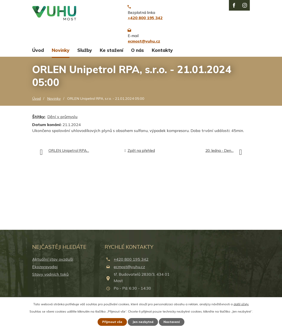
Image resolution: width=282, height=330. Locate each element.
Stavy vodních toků (50, 276)
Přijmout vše (112, 322)
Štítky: (38, 119)
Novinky (60, 52)
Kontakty (162, 52)
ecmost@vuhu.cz (129, 269)
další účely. (241, 304)
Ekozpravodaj (45, 269)
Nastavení (172, 322)
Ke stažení (111, 52)
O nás (137, 52)
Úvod (38, 52)
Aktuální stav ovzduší (52, 261)
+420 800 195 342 (131, 261)
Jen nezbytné (143, 322)
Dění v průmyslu (62, 119)
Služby (84, 52)
